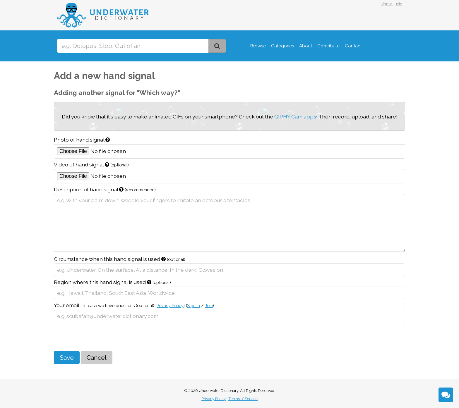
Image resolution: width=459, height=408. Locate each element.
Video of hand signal (91, 164)
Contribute (328, 46)
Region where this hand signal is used (112, 282)
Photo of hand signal (82, 140)
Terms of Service (243, 399)
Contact (353, 46)
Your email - (134, 305)
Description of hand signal (105, 189)
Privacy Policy (170, 305)
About (305, 46)
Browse (258, 46)
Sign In (387, 4)
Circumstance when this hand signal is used (119, 259)
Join (398, 4)
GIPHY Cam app (294, 116)
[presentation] (98, 336)
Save (67, 357)
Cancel (97, 357)
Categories (282, 46)
